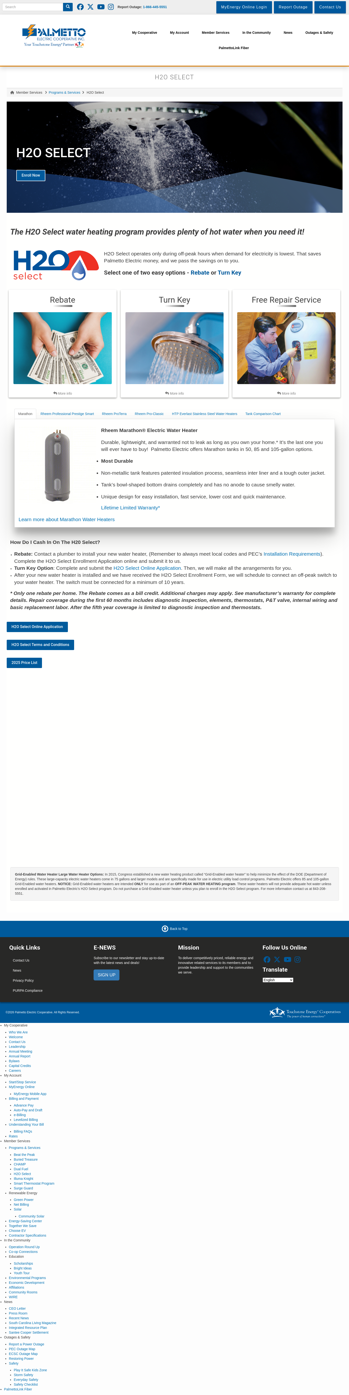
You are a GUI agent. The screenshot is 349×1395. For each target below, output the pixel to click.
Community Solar (31, 1216)
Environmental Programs (27, 1278)
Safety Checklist (26, 1384)
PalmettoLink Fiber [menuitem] (234, 48)
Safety (13, 1363)
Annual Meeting (20, 1051)
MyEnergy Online (22, 1087)
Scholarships (23, 1263)
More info (62, 393)
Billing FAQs (23, 1131)
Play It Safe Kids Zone (30, 1370)
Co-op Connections (23, 1252)
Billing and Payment (24, 1099)
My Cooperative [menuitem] (144, 33)
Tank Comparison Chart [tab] (263, 414)
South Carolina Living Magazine (32, 1323)
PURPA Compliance (27, 990)
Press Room (18, 1313)
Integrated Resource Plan (28, 1328)
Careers (15, 1070)
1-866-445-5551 (155, 7)
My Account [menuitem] (179, 33)
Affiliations (16, 1287)
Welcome (16, 1037)
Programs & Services (64, 92)
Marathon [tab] (25, 414)
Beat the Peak (24, 1155)
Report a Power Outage (26, 1344)
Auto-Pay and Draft (28, 1110)
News (17, 970)
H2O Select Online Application (147, 568)
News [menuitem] (288, 33)
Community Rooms (23, 1292)
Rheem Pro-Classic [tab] (149, 414)
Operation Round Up (24, 1247)
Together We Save (22, 1226)
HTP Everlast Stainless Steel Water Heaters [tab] (204, 414)
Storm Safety (23, 1375)
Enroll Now (31, 175)
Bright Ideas (23, 1268)
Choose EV (17, 1231)
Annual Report (19, 1056)
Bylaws (14, 1061)
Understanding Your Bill (26, 1124)
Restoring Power (21, 1358)
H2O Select (22, 1174)
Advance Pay (24, 1105)
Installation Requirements (292, 554)
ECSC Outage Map (23, 1354)
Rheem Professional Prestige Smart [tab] (67, 414)
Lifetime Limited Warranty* (130, 507)
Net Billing (21, 1204)
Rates (13, 1136)
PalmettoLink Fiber (18, 1389)
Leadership (17, 1047)
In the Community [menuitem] (257, 33)
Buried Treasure (26, 1159)
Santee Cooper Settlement (28, 1332)
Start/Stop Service (22, 1082)
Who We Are (18, 1032)
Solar (18, 1209)
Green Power (23, 1200)
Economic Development (26, 1283)
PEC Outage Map (22, 1349)
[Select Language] (278, 980)
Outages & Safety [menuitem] (319, 33)
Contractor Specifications (27, 1235)
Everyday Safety (26, 1380)
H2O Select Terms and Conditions (40, 644)
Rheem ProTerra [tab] (114, 414)
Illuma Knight (23, 1179)
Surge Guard (23, 1188)
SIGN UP (106, 975)
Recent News (19, 1318)
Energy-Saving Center (25, 1221)
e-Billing (20, 1115)
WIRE (13, 1297)
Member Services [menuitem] (216, 33)
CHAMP (20, 1164)
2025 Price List (24, 662)
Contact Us (21, 960)
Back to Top (179, 929)
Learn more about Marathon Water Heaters (67, 519)
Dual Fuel (21, 1169)
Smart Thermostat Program (34, 1183)
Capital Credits (20, 1066)
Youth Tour (22, 1273)
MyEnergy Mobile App (30, 1094)
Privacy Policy (23, 980)
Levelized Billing (26, 1120)
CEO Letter (17, 1308)
